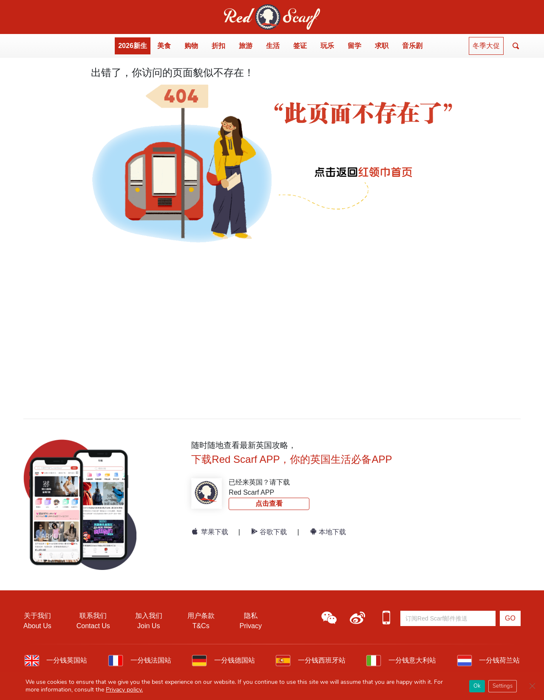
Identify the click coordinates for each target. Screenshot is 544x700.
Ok (477, 686)
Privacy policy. (124, 690)
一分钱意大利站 (401, 660)
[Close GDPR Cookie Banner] (532, 686)
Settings (503, 686)
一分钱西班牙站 (310, 660)
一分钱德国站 (223, 660)
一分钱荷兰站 (488, 660)
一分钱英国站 (55, 660)
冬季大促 (486, 45)
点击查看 (269, 503)
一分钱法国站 (139, 660)
